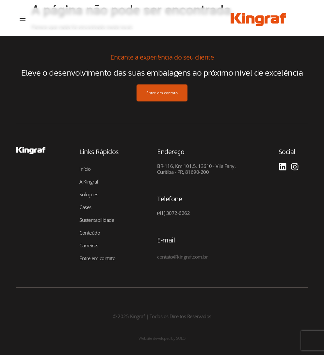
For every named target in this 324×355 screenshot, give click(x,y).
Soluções (88, 194)
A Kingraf (88, 181)
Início (84, 169)
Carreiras (88, 245)
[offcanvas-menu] (22, 19)
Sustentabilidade (96, 220)
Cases (85, 207)
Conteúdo (89, 232)
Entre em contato (97, 258)
